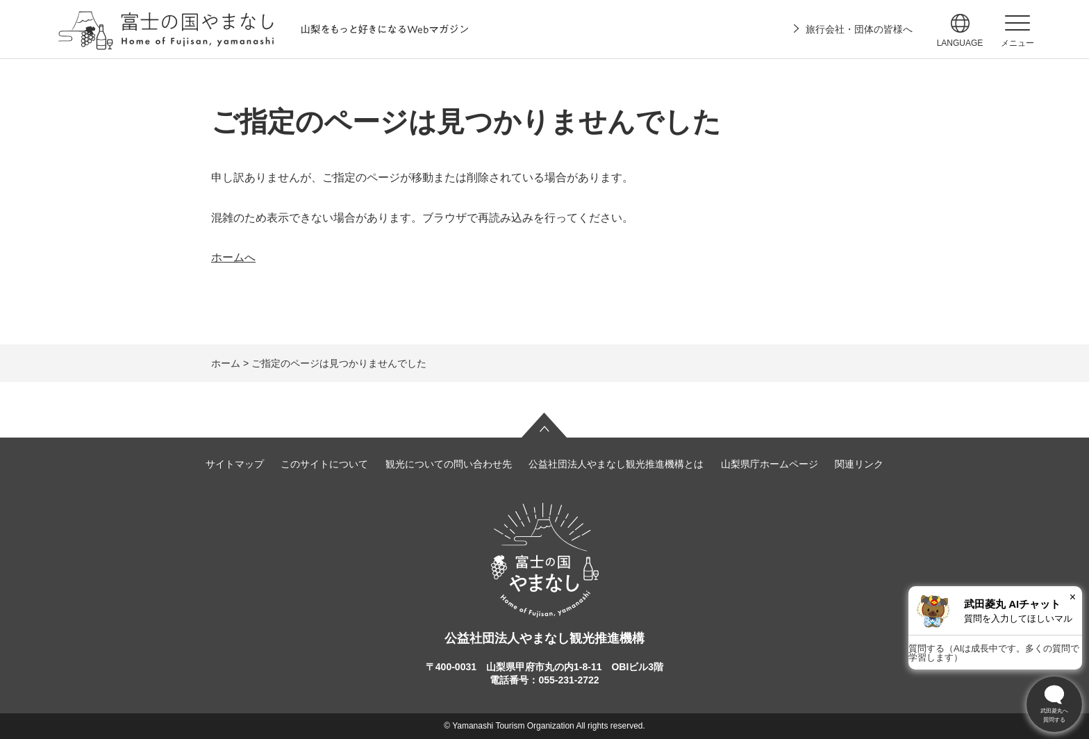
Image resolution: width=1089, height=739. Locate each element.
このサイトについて (324, 464)
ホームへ (233, 257)
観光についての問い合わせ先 (448, 464)
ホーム (225, 363)
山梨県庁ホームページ (769, 464)
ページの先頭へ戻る (544, 425)
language (960, 43)
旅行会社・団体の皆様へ (859, 29)
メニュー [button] (1017, 43)
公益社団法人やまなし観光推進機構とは (616, 464)
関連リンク (859, 464)
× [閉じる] (1073, 597)
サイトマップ (235, 464)
